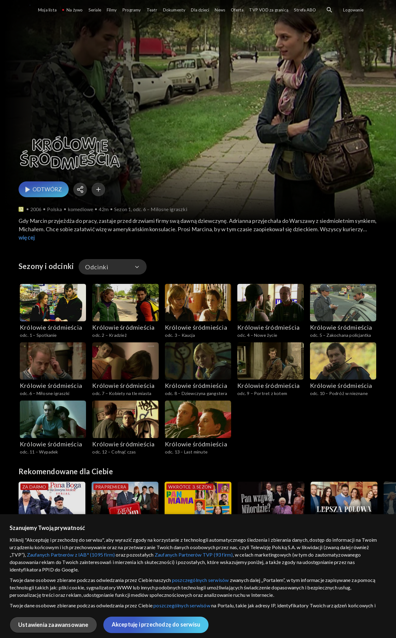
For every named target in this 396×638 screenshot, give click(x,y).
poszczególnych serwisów (200, 580)
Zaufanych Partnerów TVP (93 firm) (194, 555)
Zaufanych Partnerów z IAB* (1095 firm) (71, 555)
